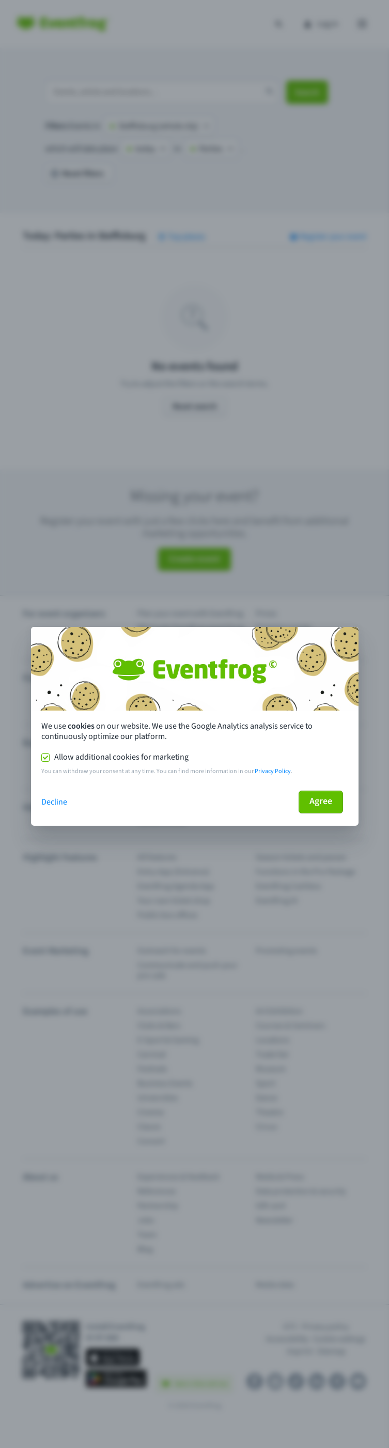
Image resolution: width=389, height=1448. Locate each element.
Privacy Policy (273, 771)
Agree (320, 801)
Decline (54, 802)
